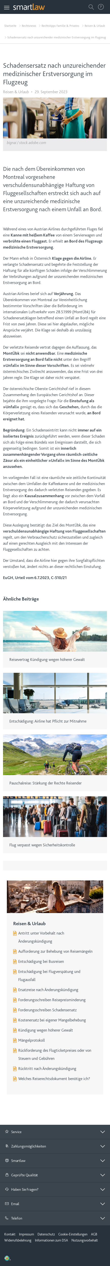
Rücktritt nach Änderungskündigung (47, 1068)
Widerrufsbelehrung (17, 1240)
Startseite (10, 26)
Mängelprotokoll (31, 1040)
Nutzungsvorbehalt (84, 1240)
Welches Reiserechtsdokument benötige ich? (54, 1079)
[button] (55, 1132)
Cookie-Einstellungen (72, 1234)
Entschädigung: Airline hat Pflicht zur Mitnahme (47, 721)
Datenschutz (46, 1234)
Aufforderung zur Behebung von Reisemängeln (55, 951)
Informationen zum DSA (51, 1240)
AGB (94, 1234)
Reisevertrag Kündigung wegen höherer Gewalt (47, 659)
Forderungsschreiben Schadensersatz (47, 1010)
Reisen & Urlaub (95, 26)
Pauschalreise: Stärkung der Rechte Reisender (45, 783)
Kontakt (9, 1234)
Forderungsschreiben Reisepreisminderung (52, 1000)
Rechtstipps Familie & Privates (60, 26)
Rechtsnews (29, 26)
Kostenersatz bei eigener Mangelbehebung (52, 1020)
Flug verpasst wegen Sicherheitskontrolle (42, 845)
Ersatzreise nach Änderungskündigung (48, 990)
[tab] (55, 1132)
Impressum (26, 1234)
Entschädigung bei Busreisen (41, 961)
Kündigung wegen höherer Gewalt (45, 1030)
